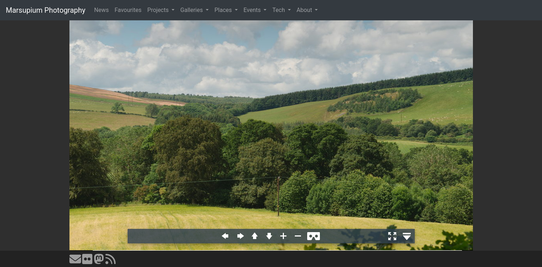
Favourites (128, 10)
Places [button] (223, 10)
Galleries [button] (192, 10)
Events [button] (253, 10)
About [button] (305, 10)
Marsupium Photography (45, 10)
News (101, 10)
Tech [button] (279, 10)
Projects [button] (158, 10)
